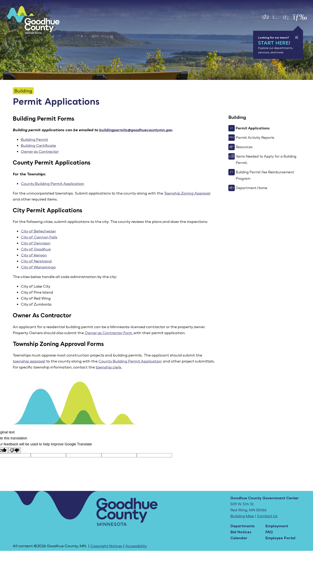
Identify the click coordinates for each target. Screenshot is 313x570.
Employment (276, 526)
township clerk (108, 367)
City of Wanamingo (38, 267)
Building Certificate (38, 145)
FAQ (269, 532)
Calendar (238, 538)
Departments (242, 526)
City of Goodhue (36, 249)
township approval (29, 361)
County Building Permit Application (52, 183)
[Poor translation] (14, 450)
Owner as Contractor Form (108, 333)
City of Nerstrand (36, 261)
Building (23, 90)
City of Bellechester (38, 231)
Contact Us (267, 516)
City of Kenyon (34, 255)
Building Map (242, 516)
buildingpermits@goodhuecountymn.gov (135, 130)
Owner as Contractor (40, 151)
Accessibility (136, 546)
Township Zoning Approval (187, 193)
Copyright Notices (106, 546)
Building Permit (34, 139)
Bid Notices (240, 532)
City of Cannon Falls (39, 237)
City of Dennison (36, 243)
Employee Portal (280, 538)
